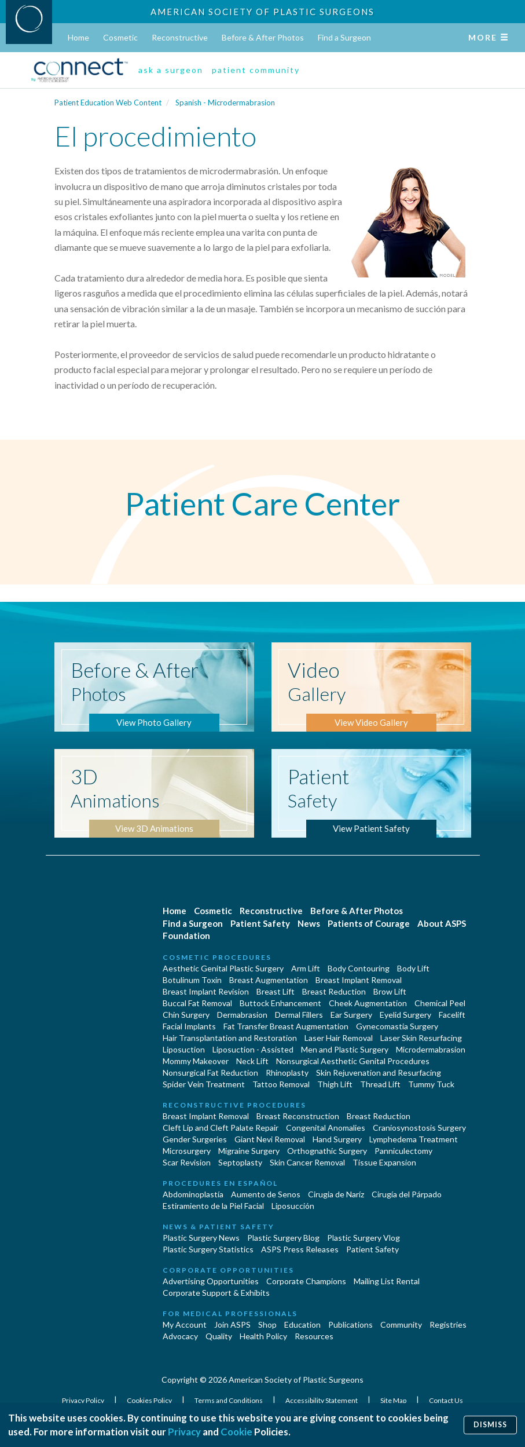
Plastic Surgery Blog (283, 1238)
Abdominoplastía (193, 1194)
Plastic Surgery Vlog (363, 1238)
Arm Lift (305, 968)
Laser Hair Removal (338, 1038)
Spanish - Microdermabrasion (225, 102)
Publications (350, 1324)
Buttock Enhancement (280, 1003)
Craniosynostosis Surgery (419, 1127)
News (309, 923)
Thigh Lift (335, 1084)
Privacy (184, 1432)
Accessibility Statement (322, 1400)
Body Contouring (359, 968)
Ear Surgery (351, 1015)
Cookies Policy (150, 1400)
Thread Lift (380, 1084)
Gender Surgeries (195, 1139)
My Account (185, 1324)
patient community (256, 70)
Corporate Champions (306, 1281)
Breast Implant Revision (206, 991)
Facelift (452, 1015)
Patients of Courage (369, 923)
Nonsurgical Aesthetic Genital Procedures (352, 1061)
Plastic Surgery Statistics (208, 1249)
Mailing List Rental (387, 1281)
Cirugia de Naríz (336, 1194)
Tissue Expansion (384, 1162)
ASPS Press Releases (300, 1249)
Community (401, 1324)
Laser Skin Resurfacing (421, 1038)
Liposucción (292, 1206)
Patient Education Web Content (107, 102)
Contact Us (446, 1400)
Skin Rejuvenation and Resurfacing (378, 1072)
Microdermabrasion (430, 1049)
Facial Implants (189, 1026)
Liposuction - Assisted (252, 1049)
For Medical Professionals (230, 1313)
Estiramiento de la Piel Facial (213, 1206)
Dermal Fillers (299, 1015)
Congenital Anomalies (325, 1127)
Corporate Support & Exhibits (216, 1293)
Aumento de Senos (265, 1194)
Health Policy (263, 1336)
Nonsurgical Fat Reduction (210, 1072)
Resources (314, 1336)
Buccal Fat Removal (197, 1003)
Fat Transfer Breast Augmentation (285, 1026)
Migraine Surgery (249, 1151)
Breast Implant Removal (358, 980)
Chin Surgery (186, 1015)
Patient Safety (260, 923)
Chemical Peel (439, 1003)
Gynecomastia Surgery (397, 1026)
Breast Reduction (334, 991)
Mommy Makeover (196, 1061)
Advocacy (180, 1336)
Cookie (236, 1432)
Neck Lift (252, 1061)
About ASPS (441, 923)
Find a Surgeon (344, 37)
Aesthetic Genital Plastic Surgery (223, 968)
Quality (218, 1336)
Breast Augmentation (268, 980)
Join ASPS (232, 1324)
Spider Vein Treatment (204, 1084)
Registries (448, 1324)
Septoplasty (240, 1162)
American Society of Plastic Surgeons (262, 11)
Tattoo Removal (281, 1084)
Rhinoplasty (287, 1072)
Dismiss (490, 1424)
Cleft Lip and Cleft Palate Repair (220, 1127)
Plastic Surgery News (201, 1238)
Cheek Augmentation (368, 1003)
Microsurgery (187, 1151)
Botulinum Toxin (192, 980)
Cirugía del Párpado (407, 1194)
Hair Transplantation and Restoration (230, 1038)
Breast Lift (275, 991)
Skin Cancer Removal (307, 1162)
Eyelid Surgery (405, 1015)
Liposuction (184, 1049)
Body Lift (413, 968)
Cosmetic (120, 37)
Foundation (186, 935)
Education (302, 1324)
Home (78, 37)
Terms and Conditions (229, 1400)
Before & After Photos (263, 37)
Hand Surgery (337, 1139)
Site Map (393, 1400)
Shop (267, 1324)
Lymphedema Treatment (413, 1139)
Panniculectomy (403, 1151)
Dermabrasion (242, 1015)
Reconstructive (180, 37)
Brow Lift (389, 991)
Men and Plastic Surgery (344, 1049)
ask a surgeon (170, 70)
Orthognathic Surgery (327, 1151)
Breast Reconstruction (297, 1116)
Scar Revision (187, 1162)
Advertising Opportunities (211, 1281)
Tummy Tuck (431, 1084)
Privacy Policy (83, 1400)
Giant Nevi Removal (269, 1139)
